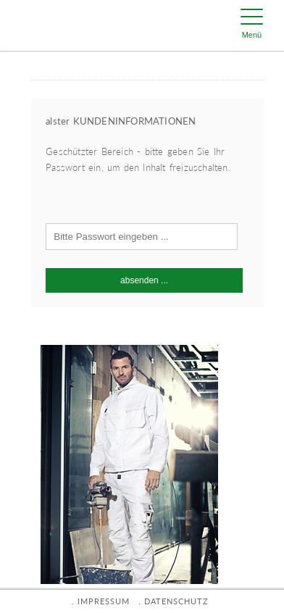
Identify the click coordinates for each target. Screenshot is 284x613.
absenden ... (144, 280)
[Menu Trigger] (251, 25)
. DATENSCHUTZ (173, 601)
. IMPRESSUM (101, 601)
